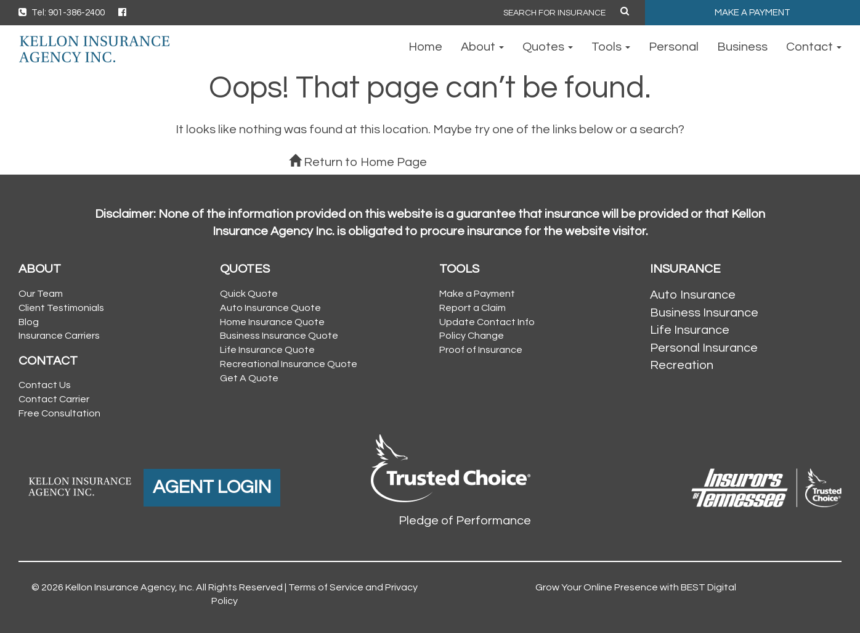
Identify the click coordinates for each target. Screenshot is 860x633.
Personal (674, 47)
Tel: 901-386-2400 (61, 12)
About (482, 47)
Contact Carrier (53, 399)
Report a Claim (472, 308)
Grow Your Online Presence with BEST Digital (635, 587)
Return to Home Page (358, 162)
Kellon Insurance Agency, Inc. (129, 587)
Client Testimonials (61, 308)
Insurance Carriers (59, 336)
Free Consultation (59, 413)
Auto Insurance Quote (270, 308)
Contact (814, 47)
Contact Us (44, 385)
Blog (28, 322)
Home (425, 47)
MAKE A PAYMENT (752, 12)
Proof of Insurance (480, 350)
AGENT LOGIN (212, 487)
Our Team (40, 294)
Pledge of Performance (465, 521)
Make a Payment (477, 294)
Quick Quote (249, 294)
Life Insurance (689, 330)
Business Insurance (704, 313)
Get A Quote (249, 378)
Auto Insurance (693, 295)
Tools (610, 47)
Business (742, 47)
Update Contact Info (487, 322)
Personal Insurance (704, 348)
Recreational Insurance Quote (288, 364)
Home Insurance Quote (272, 322)
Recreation (681, 365)
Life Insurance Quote (267, 350)
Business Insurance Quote (279, 336)
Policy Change (471, 336)
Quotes (547, 47)
